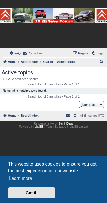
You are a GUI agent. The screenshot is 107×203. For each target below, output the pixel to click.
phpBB (39, 126)
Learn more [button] (20, 178)
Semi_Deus (66, 123)
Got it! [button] (31, 193)
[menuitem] (15, 53)
